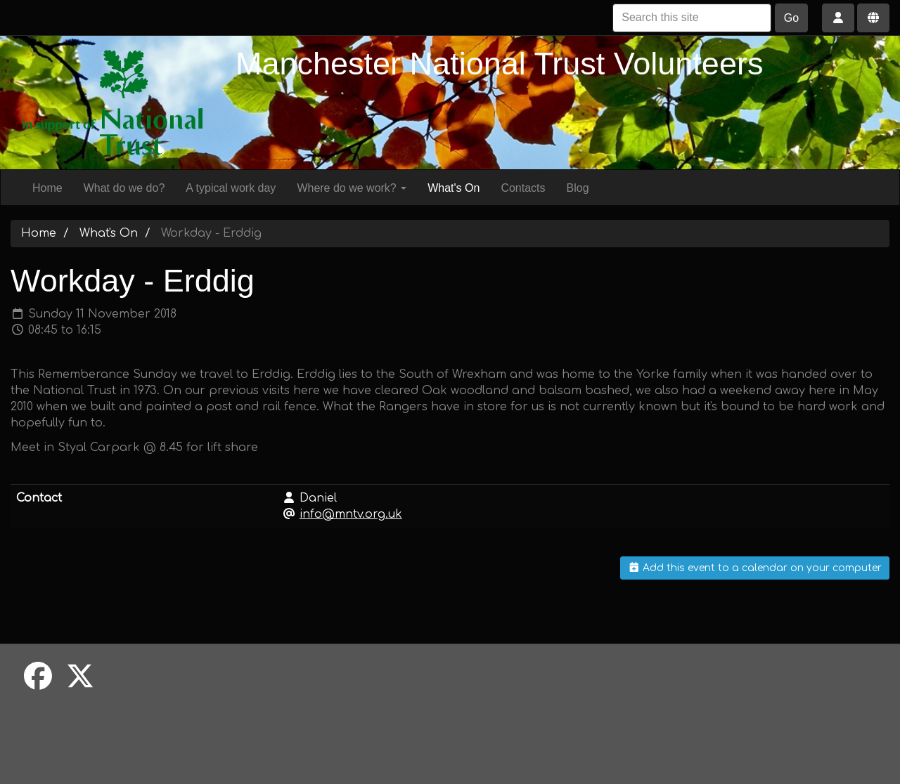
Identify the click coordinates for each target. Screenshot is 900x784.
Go (791, 18)
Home (47, 188)
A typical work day (231, 188)
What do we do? (124, 188)
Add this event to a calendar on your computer (755, 568)
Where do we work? (351, 188)
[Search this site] (691, 18)
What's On (454, 188)
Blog (578, 188)
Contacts (523, 188)
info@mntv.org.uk (351, 514)
